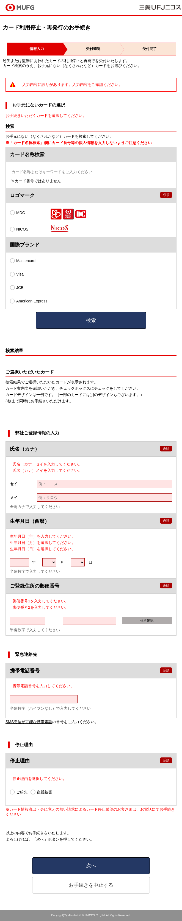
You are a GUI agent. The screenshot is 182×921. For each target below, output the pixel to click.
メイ (14, 497)
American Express (29, 301)
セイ (14, 484)
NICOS (19, 229)
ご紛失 (19, 792)
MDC (17, 212)
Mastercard (22, 261)
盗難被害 (41, 792)
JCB (16, 287)
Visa (17, 274)
